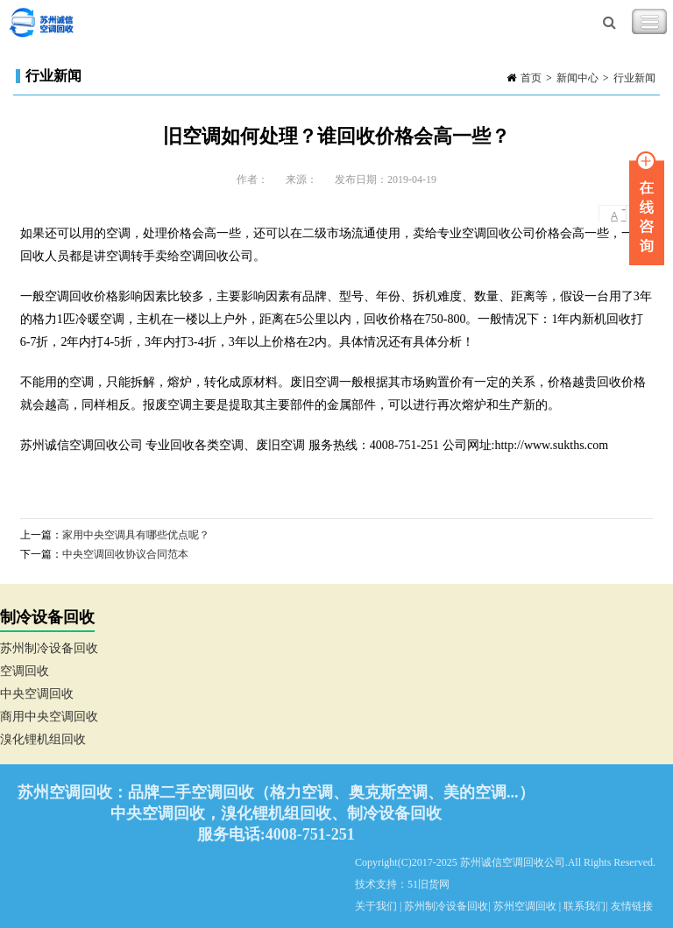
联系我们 (584, 906)
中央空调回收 (37, 693)
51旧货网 (428, 884)
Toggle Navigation (649, 22)
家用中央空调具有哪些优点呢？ (135, 535)
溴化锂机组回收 (43, 739)
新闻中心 (577, 78)
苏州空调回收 (524, 906)
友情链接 (632, 906)
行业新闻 (634, 78)
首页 (531, 78)
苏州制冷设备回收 (49, 648)
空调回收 (24, 671)
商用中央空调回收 (49, 716)
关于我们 (376, 906)
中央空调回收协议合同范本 (125, 554)
